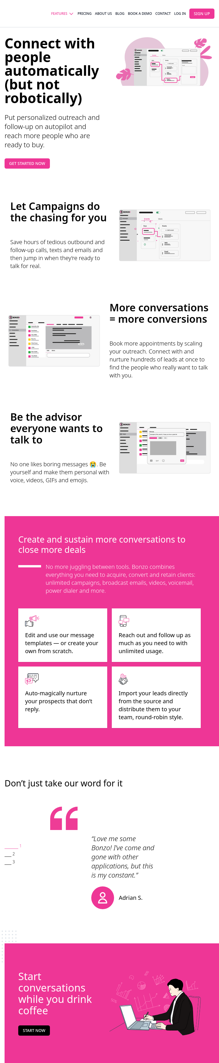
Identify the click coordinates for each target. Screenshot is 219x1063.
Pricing (85, 13)
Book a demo (140, 13)
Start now (34, 1030)
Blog (119, 13)
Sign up (202, 13)
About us (103, 13)
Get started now (27, 163)
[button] (13, 846)
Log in (180, 13)
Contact (163, 13)
